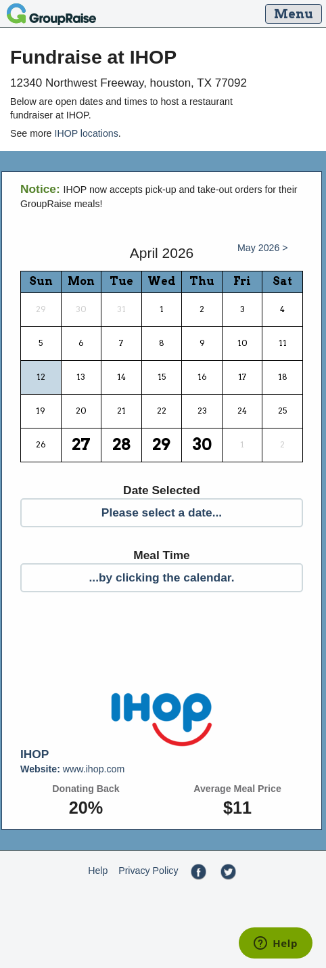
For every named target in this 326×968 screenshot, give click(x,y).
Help (98, 870)
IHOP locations (86, 133)
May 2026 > (262, 247)
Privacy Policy (148, 870)
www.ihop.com (72, 769)
